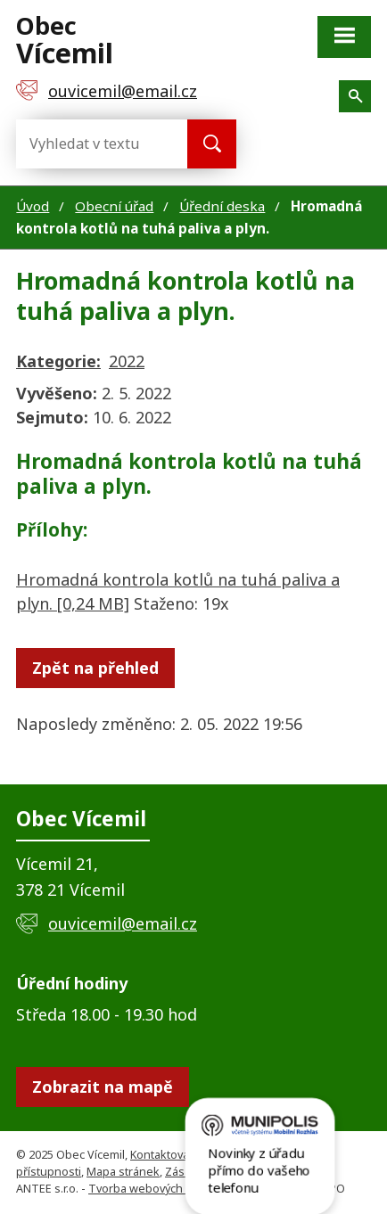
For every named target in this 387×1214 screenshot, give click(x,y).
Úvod (32, 206)
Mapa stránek (123, 1171)
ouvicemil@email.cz (122, 923)
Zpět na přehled (95, 667)
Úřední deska (222, 206)
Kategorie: (58, 361)
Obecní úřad (114, 206)
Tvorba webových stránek (157, 1188)
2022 (126, 361)
